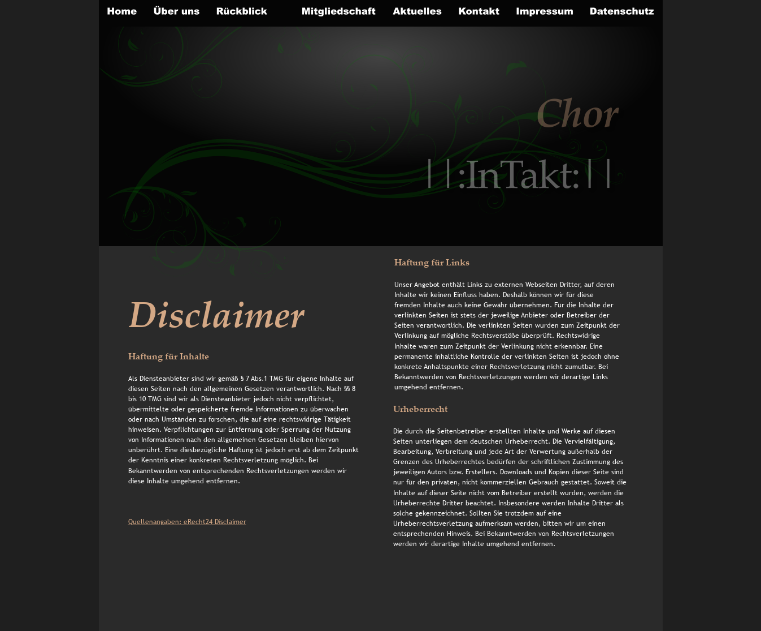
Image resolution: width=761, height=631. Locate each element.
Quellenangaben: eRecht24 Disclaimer (187, 522)
